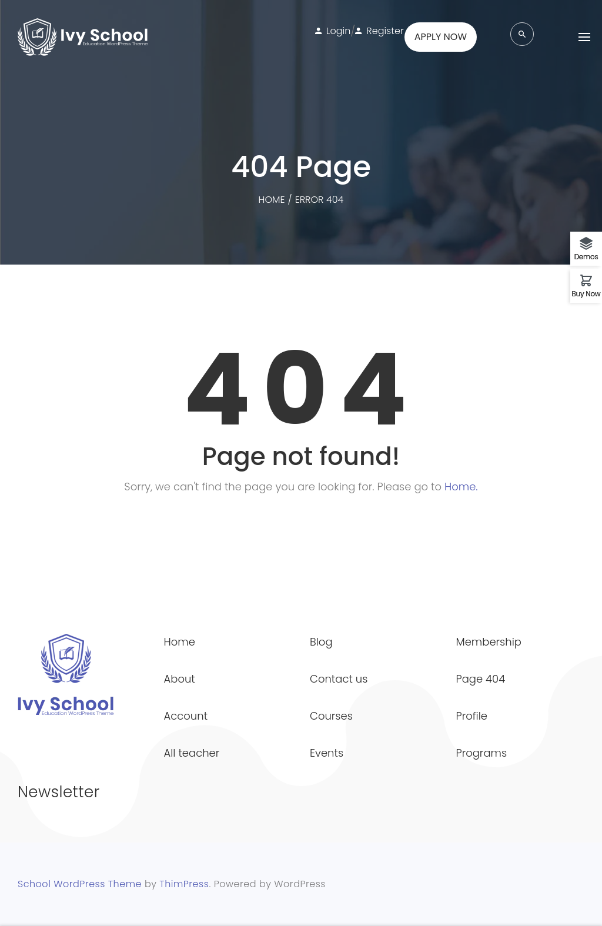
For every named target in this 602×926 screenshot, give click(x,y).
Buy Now (586, 293)
